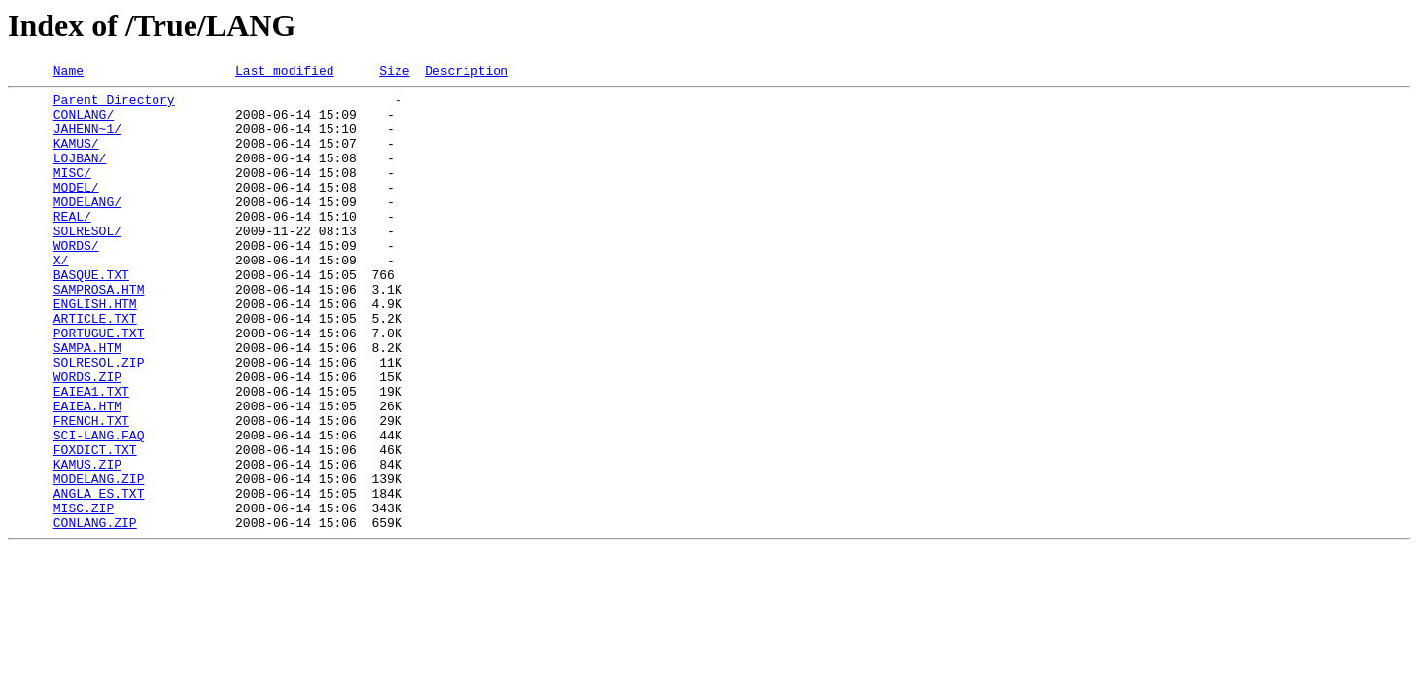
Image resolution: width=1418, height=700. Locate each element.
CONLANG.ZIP (95, 612)
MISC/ (72, 192)
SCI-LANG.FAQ (99, 507)
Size (394, 73)
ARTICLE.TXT (95, 367)
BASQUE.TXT (91, 315)
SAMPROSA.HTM (99, 332)
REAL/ (72, 245)
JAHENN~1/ (87, 140)
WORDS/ (76, 280)
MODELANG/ (87, 227)
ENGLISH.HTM (95, 350)
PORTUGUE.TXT (99, 385)
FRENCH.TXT (91, 490)
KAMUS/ (76, 157)
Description (466, 73)
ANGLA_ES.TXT (99, 577)
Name (68, 73)
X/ (61, 297)
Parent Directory (114, 105)
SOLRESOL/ (87, 262)
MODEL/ (76, 210)
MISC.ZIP (83, 595)
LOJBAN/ (80, 175)
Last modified (284, 73)
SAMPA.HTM (87, 402)
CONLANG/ (83, 122)
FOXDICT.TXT (95, 525)
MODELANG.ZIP (99, 560)
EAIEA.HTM (87, 472)
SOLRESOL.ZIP (99, 420)
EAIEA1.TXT (91, 455)
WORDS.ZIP (87, 437)
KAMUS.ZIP (87, 542)
